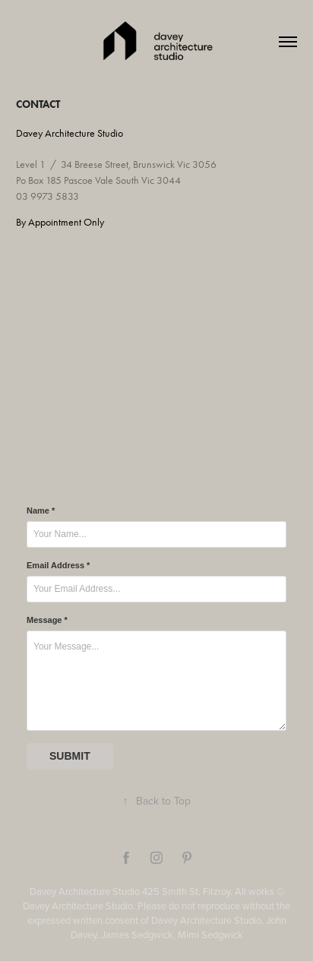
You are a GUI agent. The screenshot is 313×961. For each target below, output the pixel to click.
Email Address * (58, 565)
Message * (47, 619)
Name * (41, 510)
